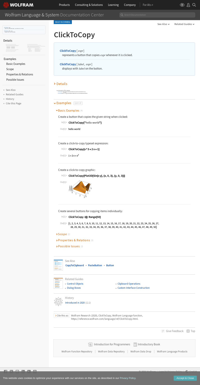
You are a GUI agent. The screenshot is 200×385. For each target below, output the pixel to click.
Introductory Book (149, 344)
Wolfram (151, 371)
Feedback (174, 331)
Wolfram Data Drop (141, 351)
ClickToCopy (6, 27)
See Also (162, 24)
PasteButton (95, 265)
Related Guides (183, 24)
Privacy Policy (174, 371)
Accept (185, 381)
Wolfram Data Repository (111, 351)
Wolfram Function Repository (77, 351)
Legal (162, 371)
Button (110, 265)
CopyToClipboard (74, 265)
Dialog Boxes (74, 287)
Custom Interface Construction (134, 287)
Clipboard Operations (129, 283)
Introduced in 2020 (78, 302)
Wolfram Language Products (172, 351)
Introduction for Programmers (112, 344)
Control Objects (75, 283)
